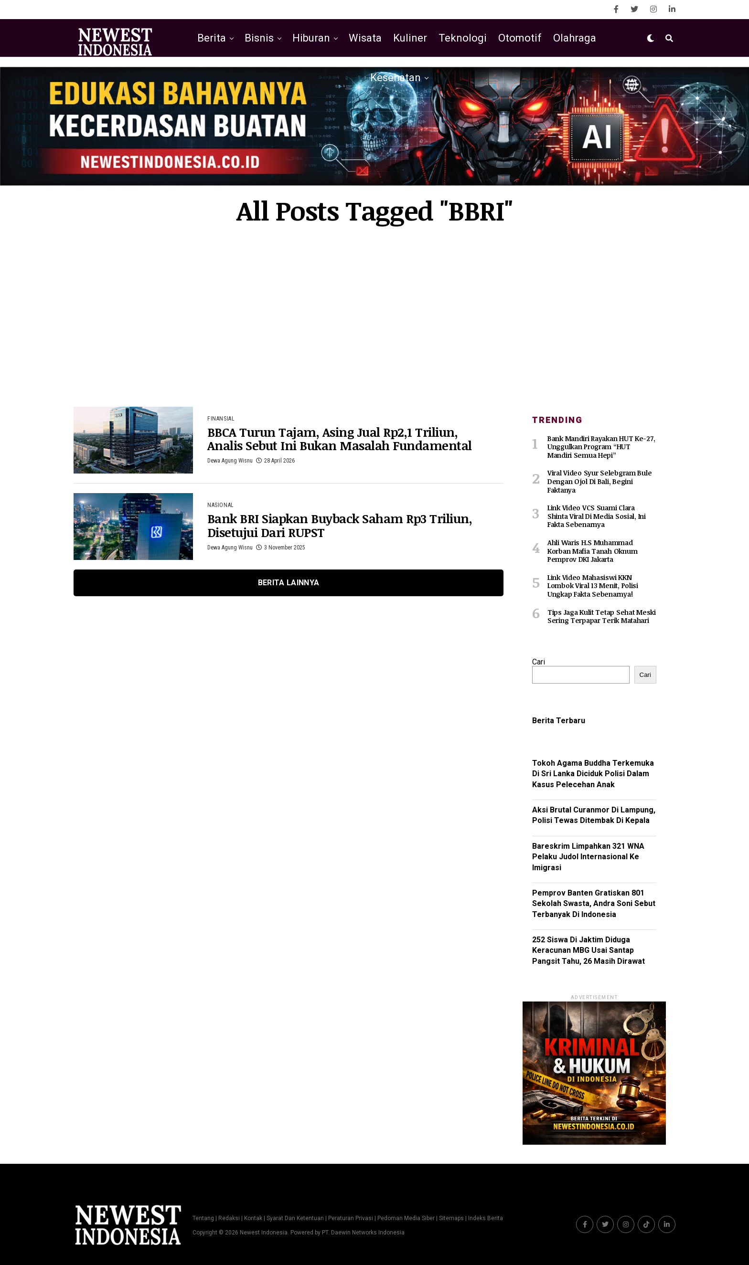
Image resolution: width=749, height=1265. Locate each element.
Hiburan (311, 38)
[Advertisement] (374, 316)
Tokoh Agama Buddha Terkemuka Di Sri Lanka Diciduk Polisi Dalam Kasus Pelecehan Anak (593, 773)
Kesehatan (395, 78)
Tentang (203, 1217)
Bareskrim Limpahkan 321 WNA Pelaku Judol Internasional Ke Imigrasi (588, 856)
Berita (211, 38)
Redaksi (229, 1217)
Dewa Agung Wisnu (230, 461)
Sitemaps (452, 1217)
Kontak (253, 1217)
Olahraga (574, 38)
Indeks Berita (485, 1217)
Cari (538, 660)
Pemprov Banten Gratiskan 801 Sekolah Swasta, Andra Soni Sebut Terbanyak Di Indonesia (593, 902)
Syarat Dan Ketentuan (295, 1217)
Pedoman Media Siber (406, 1217)
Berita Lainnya (288, 582)
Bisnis (259, 38)
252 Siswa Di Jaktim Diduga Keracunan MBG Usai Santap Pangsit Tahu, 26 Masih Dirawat (588, 949)
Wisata (365, 38)
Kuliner (410, 38)
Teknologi (463, 38)
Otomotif (520, 38)
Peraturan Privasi (350, 1217)
